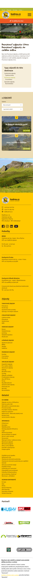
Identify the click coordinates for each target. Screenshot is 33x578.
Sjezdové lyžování (7, 332)
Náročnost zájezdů (7, 431)
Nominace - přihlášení (8, 465)
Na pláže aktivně (7, 372)
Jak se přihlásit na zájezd (9, 423)
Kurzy (3, 370)
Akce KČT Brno (6, 368)
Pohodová (5, 295)
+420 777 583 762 (9, 199)
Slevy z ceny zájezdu (8, 435)
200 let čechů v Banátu (8, 406)
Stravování (5, 427)
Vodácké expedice (7, 324)
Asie (3, 473)
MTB (3, 312)
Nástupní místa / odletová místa (11, 429)
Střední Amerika (6, 482)
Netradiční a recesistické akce (10, 395)
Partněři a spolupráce (8, 437)
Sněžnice (4, 337)
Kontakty (4, 414)
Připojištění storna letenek (10, 459)
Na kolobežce (9, 73)
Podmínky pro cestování (9, 457)
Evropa (4, 471)
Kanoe (4, 318)
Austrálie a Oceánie (7, 480)
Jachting (4, 322)
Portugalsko (14, 21)
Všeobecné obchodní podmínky (11, 448)
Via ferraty (5, 297)
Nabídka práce (6, 416)
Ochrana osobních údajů (9, 454)
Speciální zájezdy (9, 71)
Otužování (5, 326)
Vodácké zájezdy (8, 316)
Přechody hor (6, 376)
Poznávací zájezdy (9, 67)
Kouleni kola (5, 404)
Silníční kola (5, 310)
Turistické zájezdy (8, 293)
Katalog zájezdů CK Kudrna (10, 418)
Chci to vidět (26, 120)
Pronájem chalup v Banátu (9, 399)
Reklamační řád (6, 446)
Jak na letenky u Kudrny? (9, 463)
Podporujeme (6, 438)
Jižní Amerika (6, 478)
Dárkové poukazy (7, 422)
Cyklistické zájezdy (10, 62)
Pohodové (5, 308)
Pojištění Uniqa (6, 456)
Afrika (3, 475)
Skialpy (4, 335)
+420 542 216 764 (9, 196)
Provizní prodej (6, 397)
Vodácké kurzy (6, 320)
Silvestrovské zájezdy (8, 374)
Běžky (3, 334)
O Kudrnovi (5, 412)
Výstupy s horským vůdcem (10, 300)
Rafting (4, 359)
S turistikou (8, 68)
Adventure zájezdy (7, 357)
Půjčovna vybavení (7, 401)
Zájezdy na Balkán (7, 364)
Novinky (4, 377)
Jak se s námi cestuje (8, 425)
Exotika (4, 343)
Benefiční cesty (6, 361)
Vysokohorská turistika (9, 299)
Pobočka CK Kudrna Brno (9, 461)
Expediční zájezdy (7, 353)
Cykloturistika (9, 64)
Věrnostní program (7, 433)
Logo (3, 420)
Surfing (4, 362)
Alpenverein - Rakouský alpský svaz (12, 402)
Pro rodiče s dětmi (7, 355)
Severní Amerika (6, 477)
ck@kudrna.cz (8, 201)
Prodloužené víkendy (8, 366)
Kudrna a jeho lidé (7, 393)
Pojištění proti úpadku (8, 444)
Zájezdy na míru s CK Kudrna (10, 391)
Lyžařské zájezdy (8, 329)
